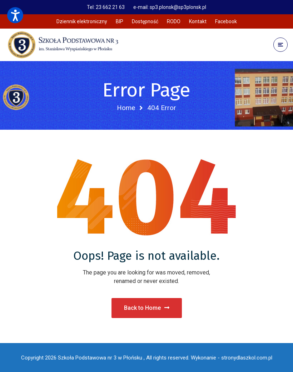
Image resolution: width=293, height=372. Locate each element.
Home (126, 108)
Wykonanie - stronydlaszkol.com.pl (231, 357)
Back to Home (146, 307)
